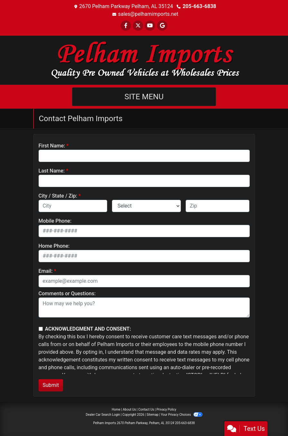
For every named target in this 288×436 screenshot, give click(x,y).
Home (116, 409)
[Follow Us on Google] (162, 26)
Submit (51, 385)
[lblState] (146, 206)
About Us (129, 409)
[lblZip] (218, 206)
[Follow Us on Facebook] (126, 26)
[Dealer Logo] (144, 60)
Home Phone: (54, 246)
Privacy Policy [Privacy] (166, 409)
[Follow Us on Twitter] (138, 26)
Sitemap (152, 414)
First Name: (52, 146)
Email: (46, 271)
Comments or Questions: (67, 293)
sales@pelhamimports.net (148, 14)
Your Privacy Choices (181, 414)
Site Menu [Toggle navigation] (144, 96)
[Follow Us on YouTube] (150, 26)
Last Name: (52, 171)
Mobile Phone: (55, 221)
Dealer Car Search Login (103, 414)
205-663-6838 (199, 6)
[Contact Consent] (41, 329)
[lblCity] (73, 206)
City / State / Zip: (58, 196)
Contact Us (146, 409)
